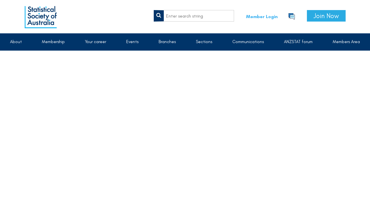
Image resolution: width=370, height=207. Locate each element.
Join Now (326, 16)
